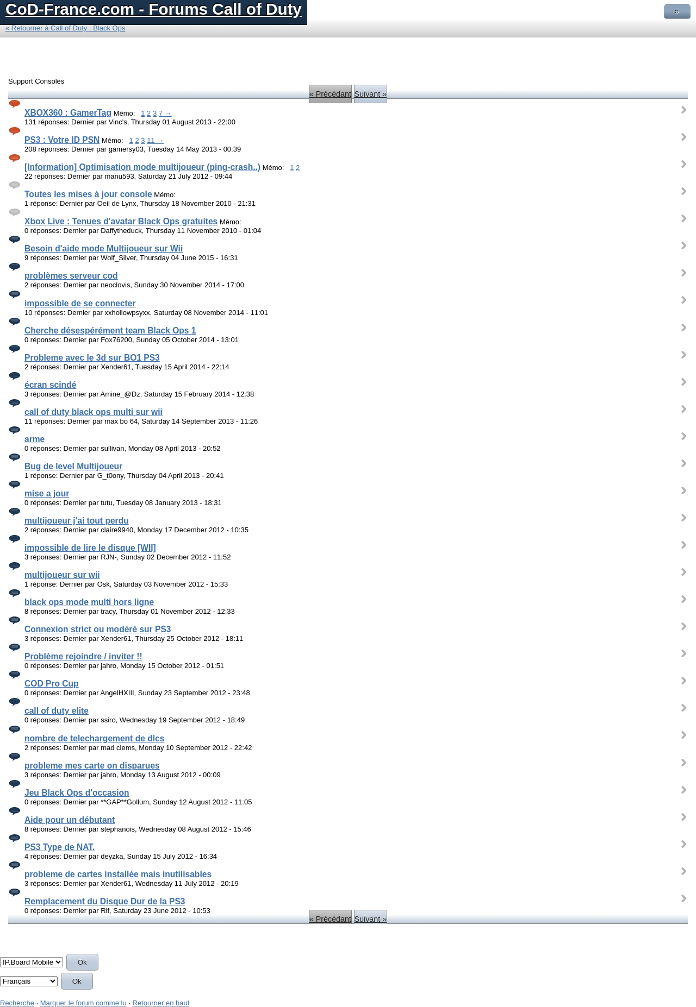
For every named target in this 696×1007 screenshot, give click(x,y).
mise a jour (46, 493)
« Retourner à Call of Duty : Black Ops (65, 28)
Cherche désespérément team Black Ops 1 (110, 330)
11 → (155, 140)
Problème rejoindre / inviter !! (83, 656)
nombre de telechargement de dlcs (94, 738)
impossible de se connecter (80, 303)
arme (34, 439)
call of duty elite (56, 710)
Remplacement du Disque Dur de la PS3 (104, 901)
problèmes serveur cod (71, 275)
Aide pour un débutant (69, 820)
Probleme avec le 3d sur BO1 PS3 (92, 357)
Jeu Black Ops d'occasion (76, 792)
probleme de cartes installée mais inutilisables (118, 874)
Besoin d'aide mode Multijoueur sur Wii (103, 248)
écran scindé (50, 384)
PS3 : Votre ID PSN (62, 139)
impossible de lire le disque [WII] (90, 547)
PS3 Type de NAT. (59, 847)
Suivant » (371, 94)
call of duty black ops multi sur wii (93, 412)
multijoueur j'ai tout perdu (76, 520)
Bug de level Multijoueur (73, 466)
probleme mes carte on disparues (92, 765)
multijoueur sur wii (62, 575)
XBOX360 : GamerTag (67, 112)
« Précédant (330, 94)
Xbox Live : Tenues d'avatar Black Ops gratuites (120, 221)
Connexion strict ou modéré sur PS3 (97, 629)
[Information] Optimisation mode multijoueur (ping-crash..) (142, 167)
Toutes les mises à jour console (88, 194)
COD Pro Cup (51, 683)
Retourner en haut (161, 1003)
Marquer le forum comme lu (83, 1003)
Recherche (17, 1003)
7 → (165, 113)
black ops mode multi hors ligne (89, 602)
